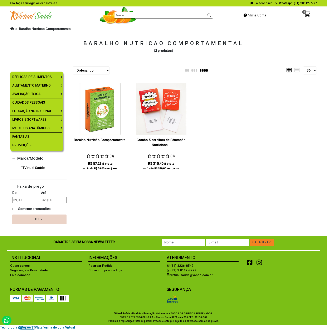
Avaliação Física (26, 94)
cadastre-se (48, 3)
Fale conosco (20, 275)
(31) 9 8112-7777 (181, 270)
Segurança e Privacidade (29, 270)
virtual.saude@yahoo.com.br (190, 275)
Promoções (22, 145)
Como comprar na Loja (105, 270)
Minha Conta (255, 15)
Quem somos (20, 266)
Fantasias (20, 137)
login (32, 3)
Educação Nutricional (32, 111)
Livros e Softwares (29, 120)
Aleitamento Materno (31, 85)
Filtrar (39, 219)
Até (43, 193)
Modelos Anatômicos (31, 128)
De (14, 193)
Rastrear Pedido (100, 266)
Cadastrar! (262, 242)
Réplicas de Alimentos (32, 77)
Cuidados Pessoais (28, 102)
